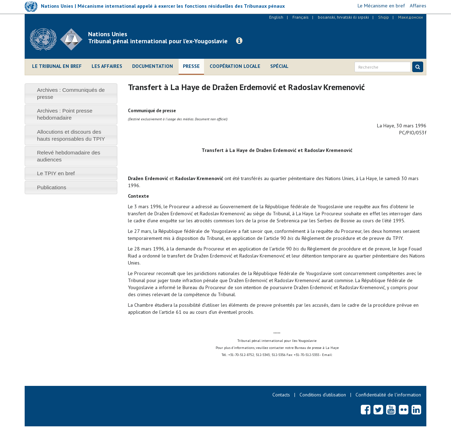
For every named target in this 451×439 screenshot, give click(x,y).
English (276, 17)
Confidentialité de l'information (388, 395)
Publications (51, 187)
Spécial (279, 66)
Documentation (152, 66)
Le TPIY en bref (56, 173)
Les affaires (107, 66)
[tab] (71, 93)
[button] (239, 40)
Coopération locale (235, 66)
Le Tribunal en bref (57, 66)
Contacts (281, 395)
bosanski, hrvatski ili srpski (343, 17)
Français (300, 17)
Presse (191, 66)
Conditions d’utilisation (322, 395)
